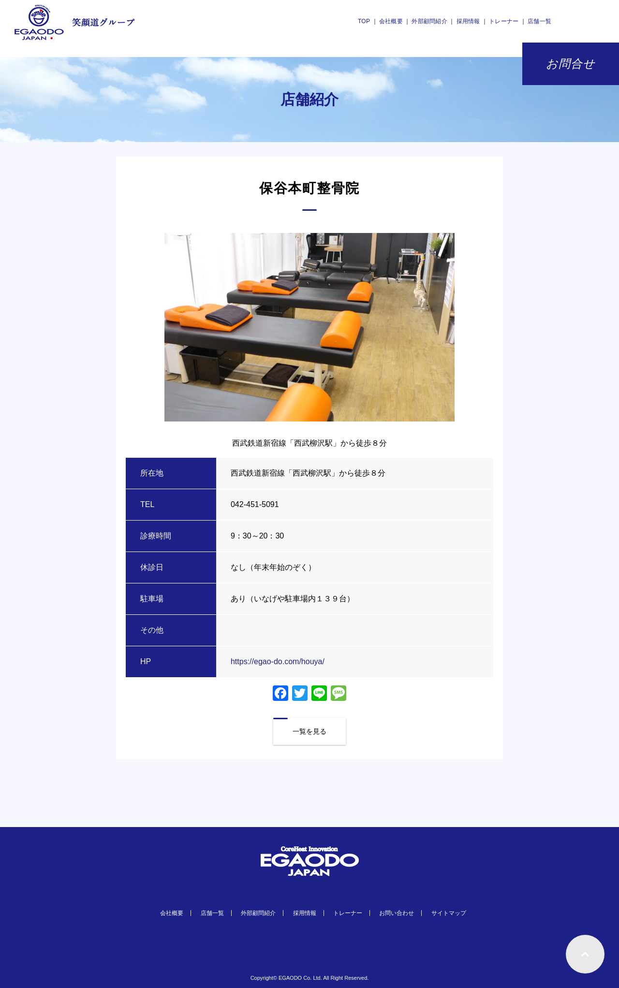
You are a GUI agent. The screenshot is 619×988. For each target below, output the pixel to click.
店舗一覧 (539, 21)
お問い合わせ (396, 913)
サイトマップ (448, 913)
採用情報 (468, 21)
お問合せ (571, 64)
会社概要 (391, 21)
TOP (364, 21)
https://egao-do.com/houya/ (277, 661)
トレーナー (503, 21)
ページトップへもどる (585, 954)
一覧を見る (309, 731)
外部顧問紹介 (429, 21)
